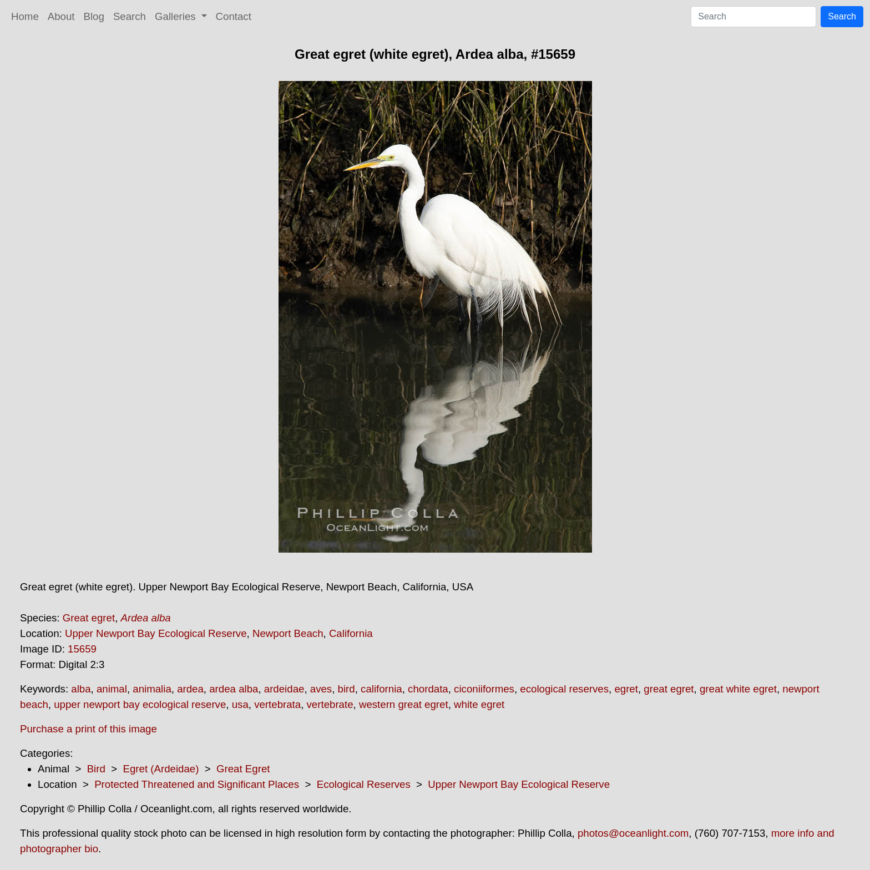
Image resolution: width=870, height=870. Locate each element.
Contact (233, 16)
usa (240, 704)
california (381, 689)
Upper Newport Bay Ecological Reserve (156, 633)
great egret (669, 689)
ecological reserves (564, 689)
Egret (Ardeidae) (161, 769)
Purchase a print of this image (88, 729)
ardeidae (284, 689)
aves (321, 689)
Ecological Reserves (364, 784)
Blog (94, 16)
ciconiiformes (484, 689)
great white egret (738, 689)
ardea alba (233, 689)
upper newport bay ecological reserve (140, 704)
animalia (152, 689)
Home (25, 16)
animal (112, 689)
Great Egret (243, 769)
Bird (96, 769)
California (351, 633)
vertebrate (330, 704)
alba (80, 689)
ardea (190, 689)
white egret (479, 704)
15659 (82, 649)
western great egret (403, 704)
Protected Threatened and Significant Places (196, 784)
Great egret (89, 618)
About (61, 16)
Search (129, 16)
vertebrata (277, 704)
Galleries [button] (177, 16)
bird (346, 689)
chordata (428, 689)
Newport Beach (287, 633)
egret (626, 689)
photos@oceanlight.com (633, 833)
